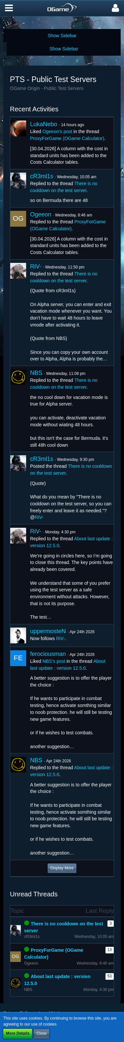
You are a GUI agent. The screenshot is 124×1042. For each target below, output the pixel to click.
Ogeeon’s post (57, 131)
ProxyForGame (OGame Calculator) (67, 138)
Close (41, 1033)
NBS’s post (53, 661)
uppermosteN (48, 631)
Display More (61, 868)
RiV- (35, 266)
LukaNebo (43, 124)
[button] (9, 8)
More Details (17, 1033)
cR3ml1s (41, 176)
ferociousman (48, 654)
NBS (36, 373)
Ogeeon (40, 214)
